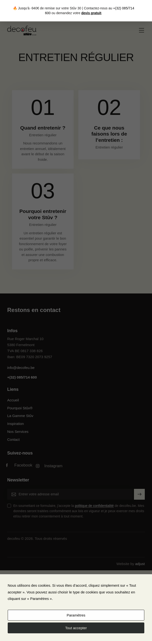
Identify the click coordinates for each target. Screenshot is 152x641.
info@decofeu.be (21, 368)
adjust (140, 564)
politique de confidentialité (94, 506)
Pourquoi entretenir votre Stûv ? (42, 214)
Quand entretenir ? (42, 128)
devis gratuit (91, 13)
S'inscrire (139, 496)
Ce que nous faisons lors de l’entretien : (109, 134)
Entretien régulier (43, 135)
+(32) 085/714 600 (22, 377)
